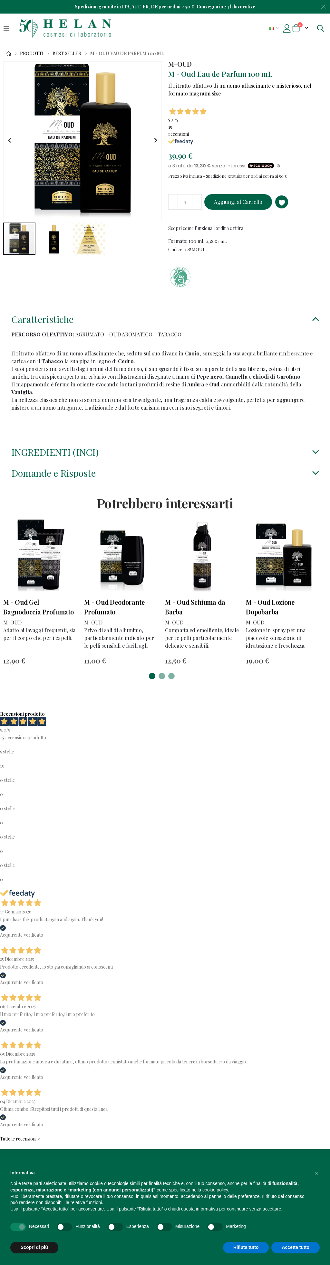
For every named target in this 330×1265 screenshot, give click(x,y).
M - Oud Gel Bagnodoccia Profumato (38, 611)
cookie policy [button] (215, 1189)
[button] (9, 141)
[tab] (165, 323)
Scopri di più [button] (34, 1247)
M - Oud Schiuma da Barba (195, 611)
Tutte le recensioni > (20, 1143)
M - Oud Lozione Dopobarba (270, 611)
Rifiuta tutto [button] (246, 1247)
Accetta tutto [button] (295, 1247)
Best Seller (67, 53)
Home (8, 53)
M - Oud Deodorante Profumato (114, 611)
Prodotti (32, 53)
